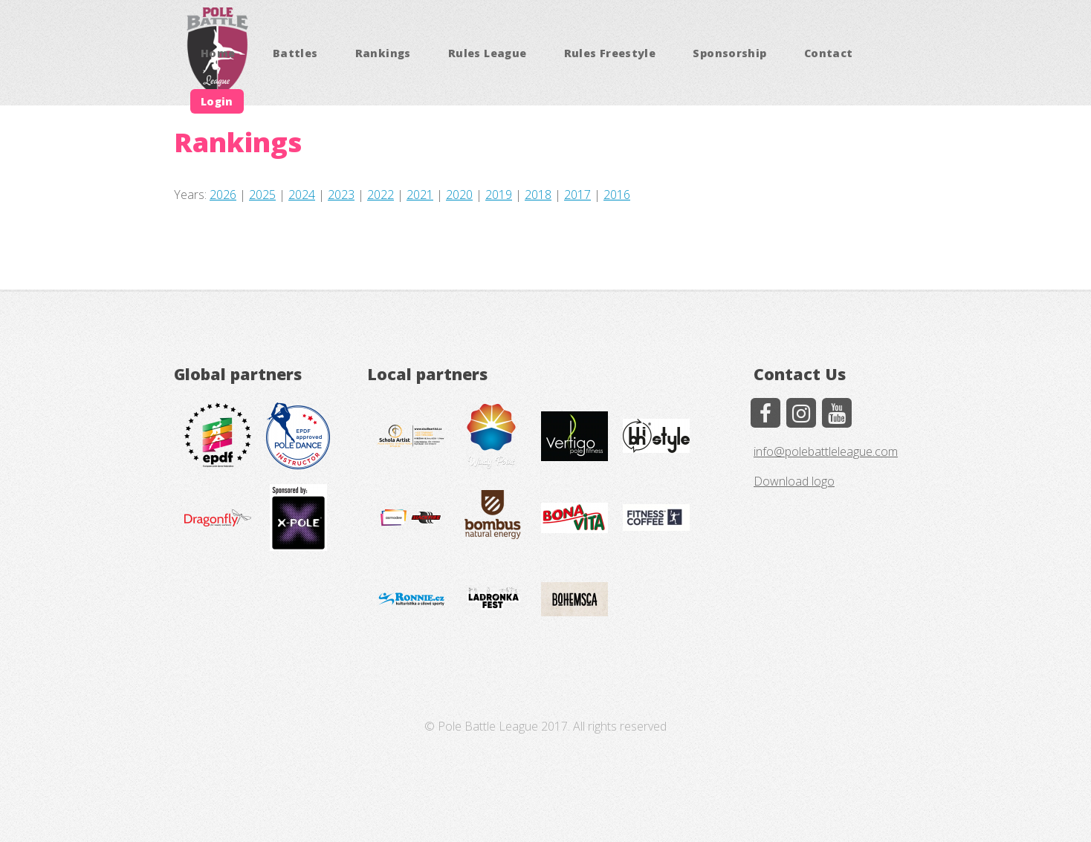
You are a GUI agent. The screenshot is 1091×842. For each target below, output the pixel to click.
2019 (498, 194)
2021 (420, 194)
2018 (538, 194)
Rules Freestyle (609, 53)
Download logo (794, 481)
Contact (828, 53)
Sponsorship (729, 53)
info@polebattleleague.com (826, 451)
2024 (301, 194)
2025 (262, 194)
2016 (616, 194)
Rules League (487, 53)
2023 (341, 194)
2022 (380, 194)
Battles (295, 53)
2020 (459, 194)
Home (218, 53)
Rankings (383, 53)
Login (217, 101)
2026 (223, 194)
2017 (577, 194)
